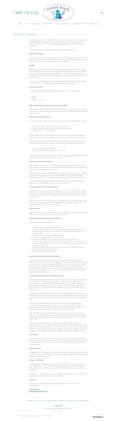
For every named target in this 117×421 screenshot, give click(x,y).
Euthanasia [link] (31, 400)
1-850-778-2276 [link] (25, 12)
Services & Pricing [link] (62, 24)
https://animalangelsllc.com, (61, 44)
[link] (58, 12)
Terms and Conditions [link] (82, 400)
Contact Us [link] (93, 24)
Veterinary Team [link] (80, 24)
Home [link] (21, 24)
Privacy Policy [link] (71, 400)
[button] (102, 12)
